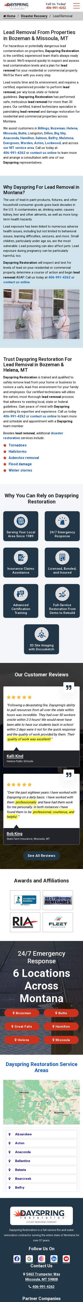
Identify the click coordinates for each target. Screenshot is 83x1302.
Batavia (20, 1170)
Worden (27, 143)
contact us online (43, 153)
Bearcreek (23, 1179)
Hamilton (27, 138)
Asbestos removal (24, 458)
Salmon (41, 138)
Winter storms (20, 470)
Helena (72, 128)
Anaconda (11, 138)
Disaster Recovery (34, 16)
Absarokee (23, 1134)
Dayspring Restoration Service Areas (41, 1067)
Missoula (10, 133)
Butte (22, 133)
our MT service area (18, 148)
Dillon (48, 133)
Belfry (53, 138)
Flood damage (20, 464)
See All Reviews (42, 856)
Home (9, 16)
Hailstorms (18, 451)
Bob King (14, 833)
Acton (38, 143)
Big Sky (60, 133)
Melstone (66, 138)
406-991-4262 (56, 8)
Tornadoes (18, 445)
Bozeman (58, 128)
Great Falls (21, 1027)
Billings (43, 128)
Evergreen (11, 143)
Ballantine (22, 1161)
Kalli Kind (15, 756)
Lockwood (53, 143)
